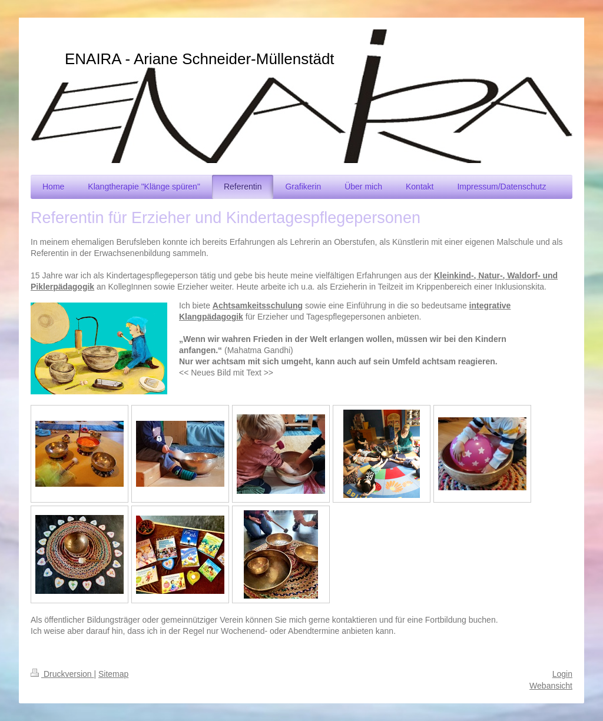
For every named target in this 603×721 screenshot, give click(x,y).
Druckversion (62, 674)
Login (562, 674)
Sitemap (113, 674)
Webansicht (550, 685)
